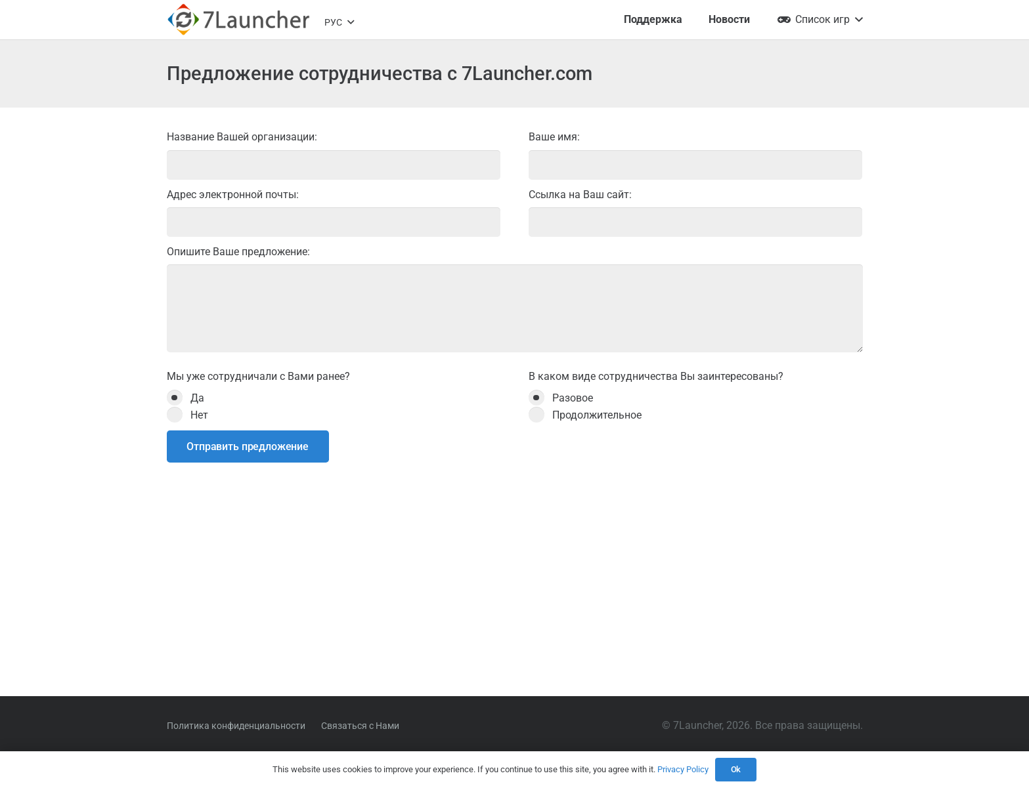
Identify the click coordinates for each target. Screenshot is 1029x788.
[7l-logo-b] (238, 19)
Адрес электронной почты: (334, 212)
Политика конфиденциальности (236, 725)
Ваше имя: (696, 155)
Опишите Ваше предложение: (515, 299)
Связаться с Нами (360, 725)
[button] (338, 22)
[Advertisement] (515, 577)
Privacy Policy (683, 769)
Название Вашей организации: (334, 155)
